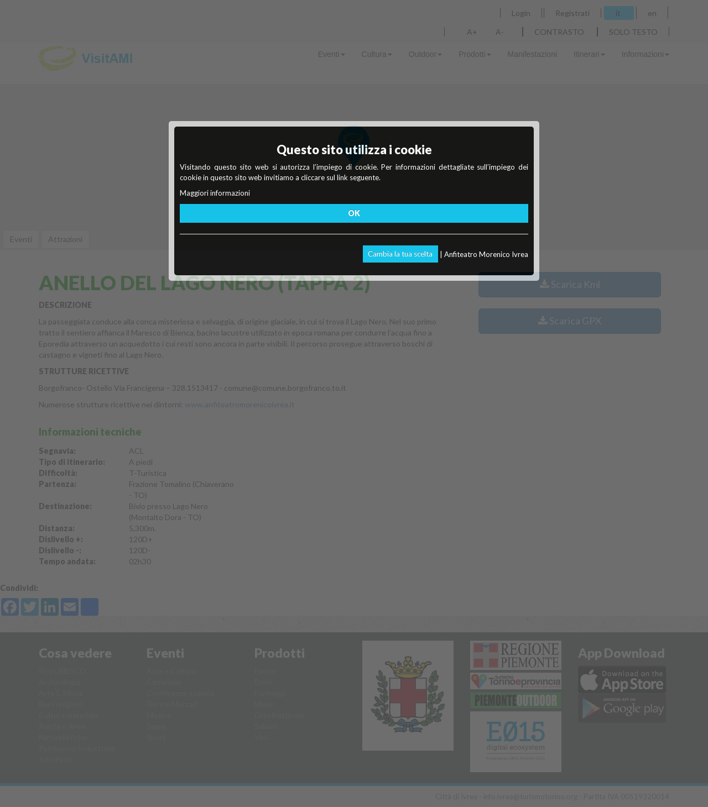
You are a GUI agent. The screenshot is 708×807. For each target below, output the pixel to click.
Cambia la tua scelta (400, 253)
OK (354, 213)
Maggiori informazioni (215, 192)
